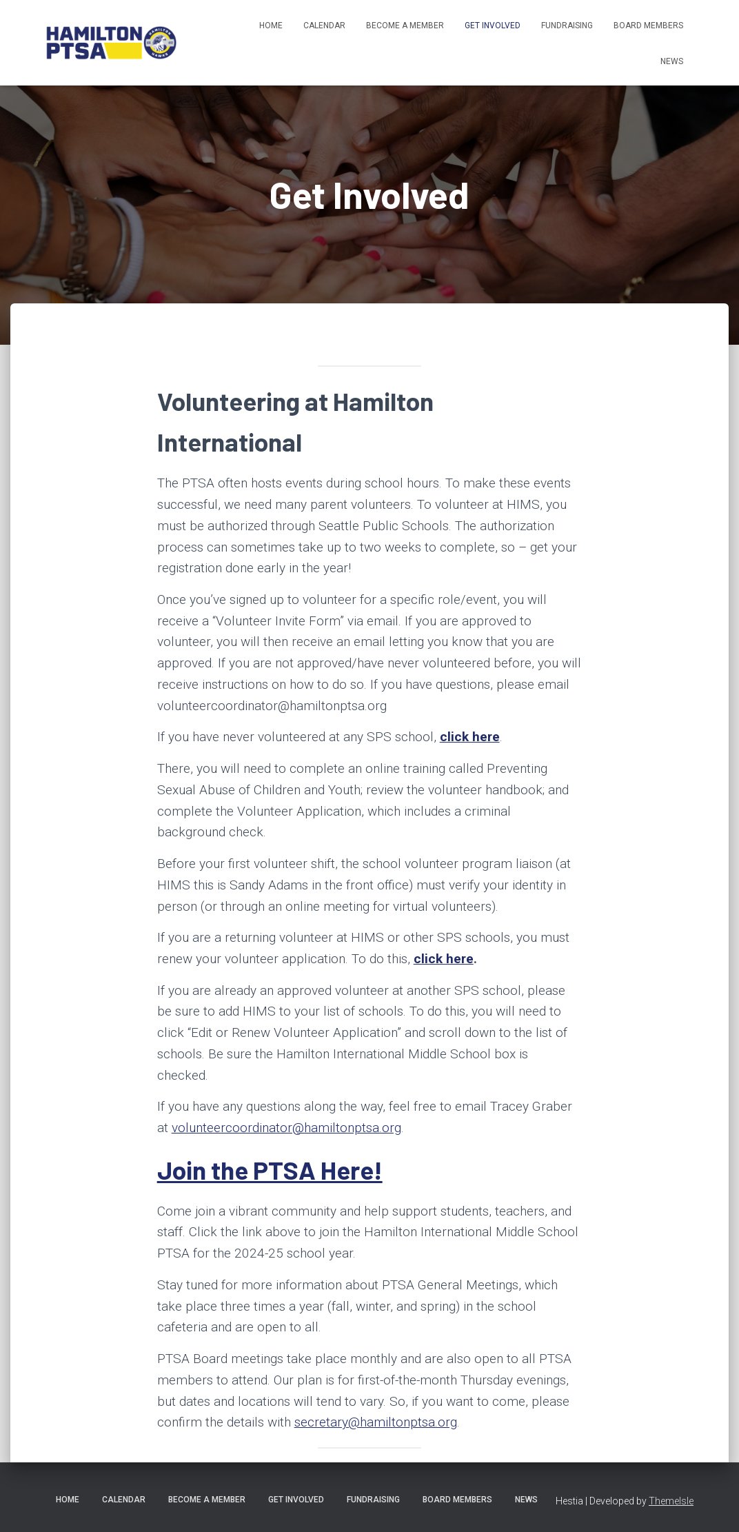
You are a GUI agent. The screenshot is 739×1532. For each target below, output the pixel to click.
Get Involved (492, 25)
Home (271, 25)
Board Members (648, 25)
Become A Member (405, 25)
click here (470, 737)
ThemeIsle (671, 1500)
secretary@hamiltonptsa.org (375, 1422)
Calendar (324, 25)
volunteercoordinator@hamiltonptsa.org (286, 1128)
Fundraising (567, 25)
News (671, 61)
